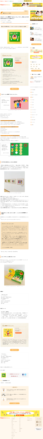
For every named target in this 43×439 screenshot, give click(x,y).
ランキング (33, 122)
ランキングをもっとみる (36, 44)
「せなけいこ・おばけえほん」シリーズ (6, 165)
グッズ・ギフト (34, 112)
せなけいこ (3, 311)
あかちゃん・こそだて (34, 114)
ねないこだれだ (18, 165)
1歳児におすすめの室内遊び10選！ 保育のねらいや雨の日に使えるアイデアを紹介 (38, 34)
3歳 (39, 64)
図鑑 (38, 68)
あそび (33, 104)
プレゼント (33, 117)
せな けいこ (18, 59)
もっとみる (14, 403)
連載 (9, 20)
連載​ (32, 124)
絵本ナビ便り (33, 119)
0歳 (31, 64)
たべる (33, 107)
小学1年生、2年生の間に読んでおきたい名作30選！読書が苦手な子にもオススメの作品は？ (38, 40)
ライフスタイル (34, 109)
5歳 (33, 66)
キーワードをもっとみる (36, 70)
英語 (35, 68)
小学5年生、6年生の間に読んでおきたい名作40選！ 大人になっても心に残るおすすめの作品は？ (38, 29)
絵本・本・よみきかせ (3, 20)
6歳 (36, 66)
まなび (33, 102)
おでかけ (33, 99)
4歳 (31, 66)
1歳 (33, 64)
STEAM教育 (33, 89)
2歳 (36, 64)
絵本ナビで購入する (18, 62)
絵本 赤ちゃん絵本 (8, 382)
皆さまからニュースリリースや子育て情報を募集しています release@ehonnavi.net (39, 429)
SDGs (33, 92)
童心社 (18, 60)
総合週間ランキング (29, 420)
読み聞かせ (32, 68)
